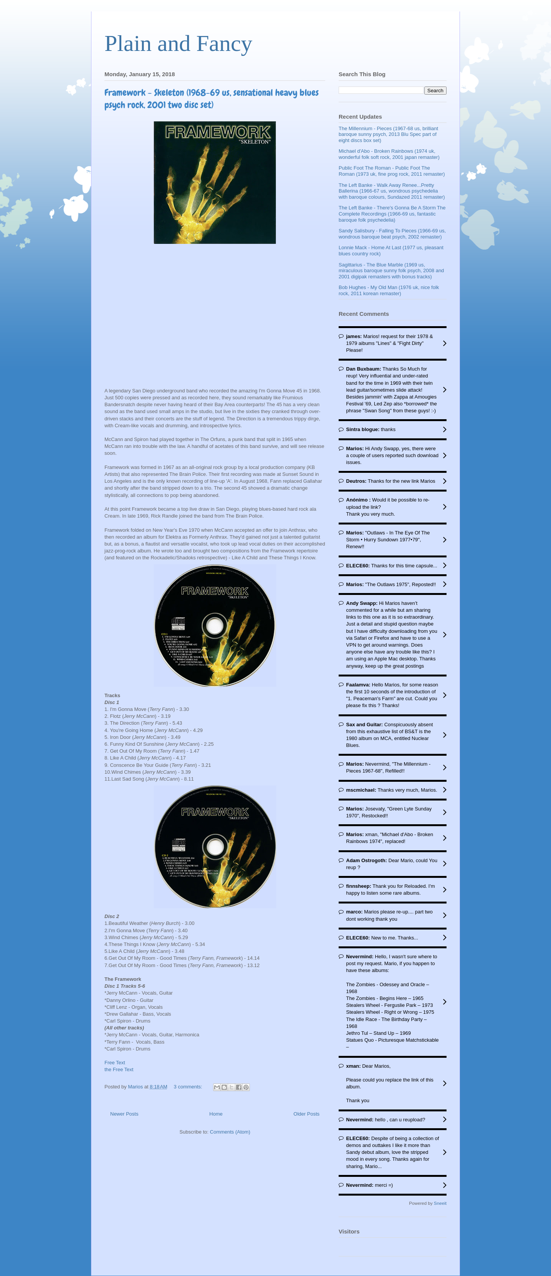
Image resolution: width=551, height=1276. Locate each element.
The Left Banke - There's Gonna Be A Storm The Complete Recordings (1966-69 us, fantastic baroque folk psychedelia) (392, 213)
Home (216, 1114)
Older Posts (306, 1114)
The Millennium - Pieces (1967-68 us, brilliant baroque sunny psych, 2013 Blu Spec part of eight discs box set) (388, 134)
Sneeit (440, 1203)
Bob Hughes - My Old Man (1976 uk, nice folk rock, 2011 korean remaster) (389, 290)
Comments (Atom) (230, 1132)
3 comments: (189, 1087)
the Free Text (119, 1069)
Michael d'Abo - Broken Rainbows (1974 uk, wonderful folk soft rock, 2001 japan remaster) (389, 154)
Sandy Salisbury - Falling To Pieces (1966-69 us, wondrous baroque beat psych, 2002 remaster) (392, 234)
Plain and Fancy (178, 43)
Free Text (114, 1062)
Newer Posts (124, 1114)
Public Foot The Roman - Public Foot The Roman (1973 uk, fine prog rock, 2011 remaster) (392, 171)
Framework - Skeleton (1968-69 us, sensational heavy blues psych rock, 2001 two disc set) (211, 99)
